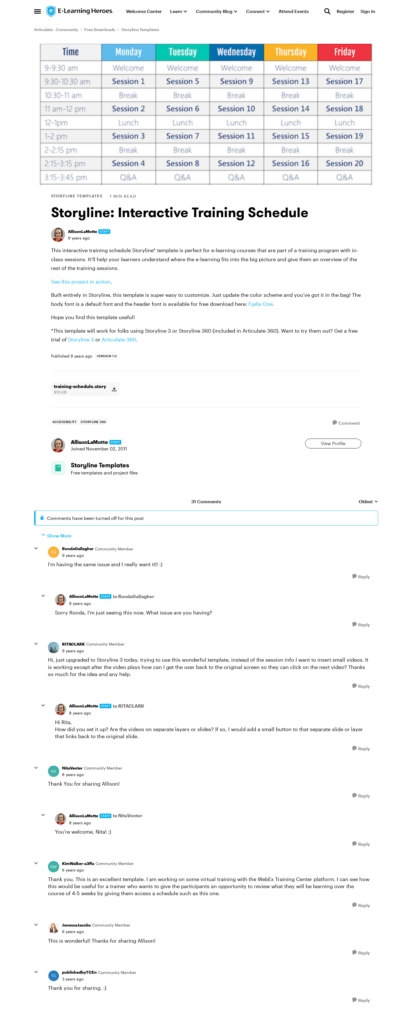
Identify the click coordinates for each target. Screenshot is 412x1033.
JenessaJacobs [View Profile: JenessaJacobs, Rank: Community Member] (76, 940)
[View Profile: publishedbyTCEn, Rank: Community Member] (53, 991)
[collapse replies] (36, 564)
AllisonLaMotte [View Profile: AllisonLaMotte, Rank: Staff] (82, 231)
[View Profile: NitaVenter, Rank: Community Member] (53, 787)
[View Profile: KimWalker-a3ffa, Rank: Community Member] (53, 882)
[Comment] (346, 423)
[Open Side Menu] (37, 11)
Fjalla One (260, 304)
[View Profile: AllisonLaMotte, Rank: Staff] (58, 235)
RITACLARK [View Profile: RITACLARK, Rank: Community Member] (73, 660)
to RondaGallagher (133, 612)
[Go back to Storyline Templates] (112, 477)
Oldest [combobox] (368, 518)
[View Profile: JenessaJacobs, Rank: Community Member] (53, 944)
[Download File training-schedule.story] (114, 389)
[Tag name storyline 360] (93, 422)
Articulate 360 (119, 339)
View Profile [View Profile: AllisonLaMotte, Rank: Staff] (333, 447)
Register (345, 11)
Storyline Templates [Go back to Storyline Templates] (140, 29)
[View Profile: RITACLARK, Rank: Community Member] (53, 663)
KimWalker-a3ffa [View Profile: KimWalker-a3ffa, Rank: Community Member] (78, 879)
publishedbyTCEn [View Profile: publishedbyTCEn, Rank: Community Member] (79, 988)
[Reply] (361, 592)
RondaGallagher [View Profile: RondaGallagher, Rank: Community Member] (78, 564)
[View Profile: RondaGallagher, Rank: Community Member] (53, 568)
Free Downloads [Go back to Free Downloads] (99, 29)
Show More (56, 551)
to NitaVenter (127, 831)
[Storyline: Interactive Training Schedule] (73, 571)
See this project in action (81, 281)
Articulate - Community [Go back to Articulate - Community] (56, 29)
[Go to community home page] (80, 11)
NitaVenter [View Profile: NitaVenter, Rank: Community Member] (72, 784)
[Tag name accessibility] (64, 422)
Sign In (367, 11)
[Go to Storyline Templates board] (62, 480)
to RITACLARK (128, 722)
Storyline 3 (81, 339)
